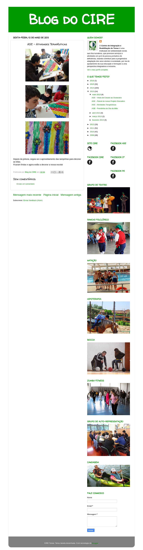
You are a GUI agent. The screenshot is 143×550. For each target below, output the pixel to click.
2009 (92, 135)
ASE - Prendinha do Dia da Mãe (105, 108)
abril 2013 (96, 113)
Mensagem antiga (71, 194)
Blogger (95, 543)
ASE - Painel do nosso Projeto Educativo (108, 101)
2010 (92, 132)
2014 (92, 88)
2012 (92, 124)
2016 (92, 81)
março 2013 (97, 116)
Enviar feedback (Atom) (33, 200)
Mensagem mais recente (27, 194)
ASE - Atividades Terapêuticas (104, 105)
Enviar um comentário (25, 184)
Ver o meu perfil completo (97, 70)
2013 (92, 91)
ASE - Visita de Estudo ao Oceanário (107, 98)
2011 (92, 128)
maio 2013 (96, 94)
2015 (92, 84)
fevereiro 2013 (98, 120)
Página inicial (50, 194)
